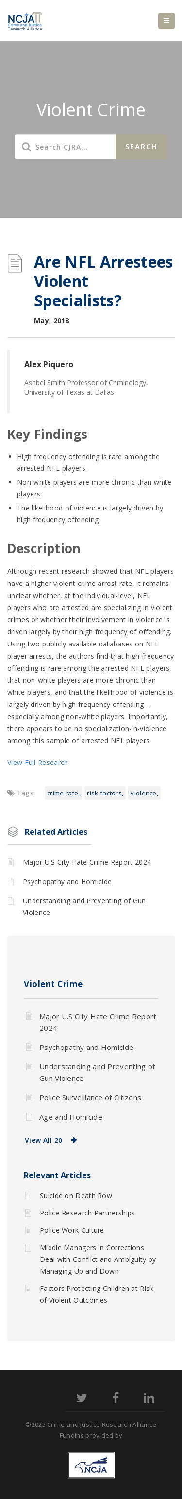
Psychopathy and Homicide (67, 881)
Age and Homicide (70, 1117)
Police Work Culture (72, 1230)
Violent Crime (53, 983)
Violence (143, 793)
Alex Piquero (48, 364)
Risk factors (104, 793)
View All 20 (43, 1140)
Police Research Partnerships (87, 1212)
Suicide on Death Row (76, 1195)
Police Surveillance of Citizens (90, 1097)
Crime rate (62, 793)
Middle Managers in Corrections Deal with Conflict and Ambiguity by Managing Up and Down (98, 1259)
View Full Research (37, 762)
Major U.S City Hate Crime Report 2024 (87, 862)
